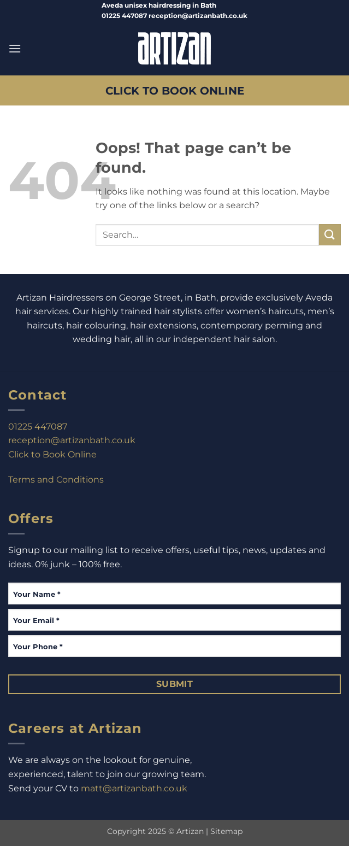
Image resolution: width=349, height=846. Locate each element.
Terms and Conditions (56, 479)
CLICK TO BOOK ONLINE (174, 90)
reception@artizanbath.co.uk (71, 440)
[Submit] (330, 234)
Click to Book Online (52, 454)
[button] (14, 48)
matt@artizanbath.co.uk (134, 788)
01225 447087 (37, 426)
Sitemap (226, 831)
